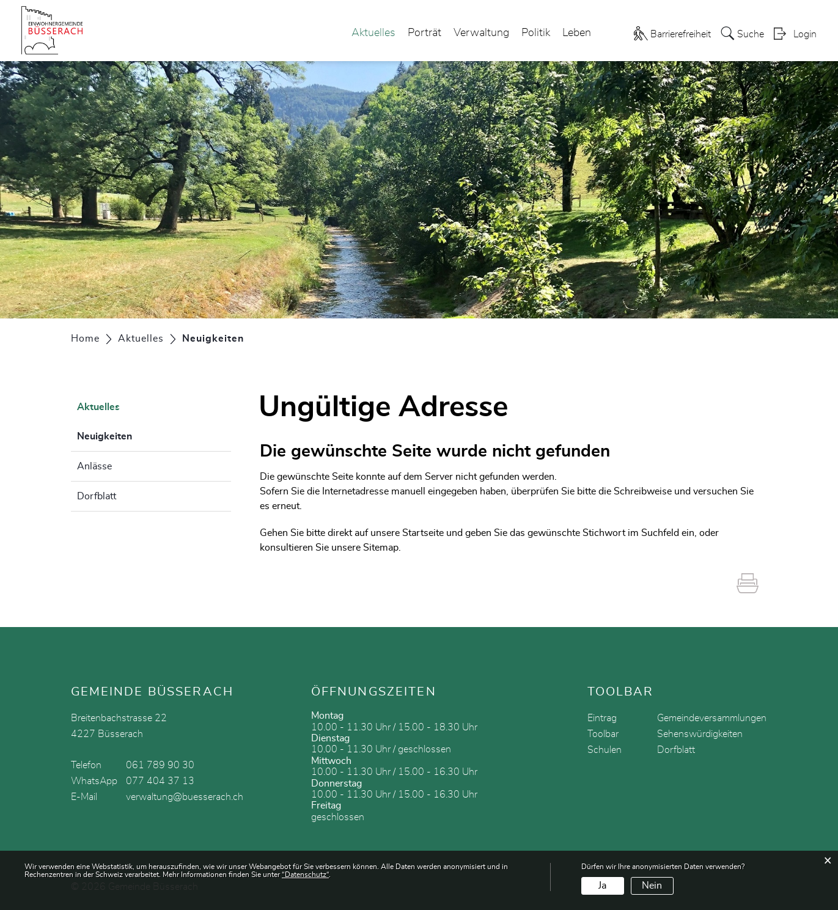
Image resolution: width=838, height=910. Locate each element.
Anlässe (94, 466)
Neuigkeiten (135, 434)
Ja (602, 885)
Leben (576, 33)
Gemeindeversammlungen (711, 718)
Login (805, 34)
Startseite (423, 533)
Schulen (604, 750)
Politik (535, 33)
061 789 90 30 (160, 765)
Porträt (424, 33)
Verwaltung (481, 33)
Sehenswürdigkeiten (700, 734)
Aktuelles (373, 33)
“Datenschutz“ (305, 874)
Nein (652, 885)
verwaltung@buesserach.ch (184, 797)
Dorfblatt (96, 496)
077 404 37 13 (160, 781)
